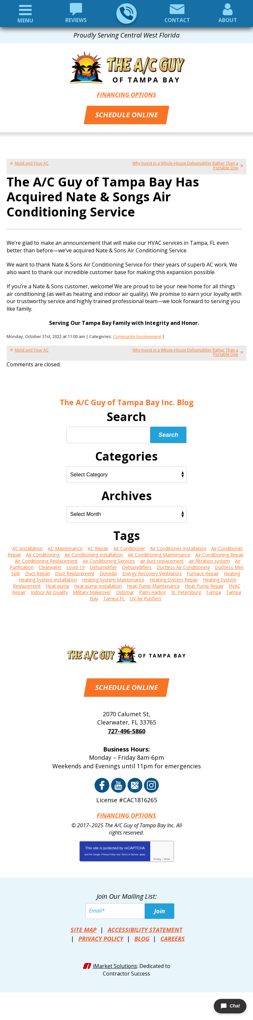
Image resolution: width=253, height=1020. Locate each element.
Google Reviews (134, 783)
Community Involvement (137, 335)
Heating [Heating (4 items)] (232, 572)
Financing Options (126, 94)
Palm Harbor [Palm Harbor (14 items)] (152, 590)
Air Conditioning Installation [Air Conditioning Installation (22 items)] (94, 553)
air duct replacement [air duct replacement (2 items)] (162, 559)
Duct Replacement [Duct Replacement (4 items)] (75, 572)
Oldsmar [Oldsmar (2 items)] (125, 590)
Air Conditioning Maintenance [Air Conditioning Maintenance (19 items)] (159, 553)
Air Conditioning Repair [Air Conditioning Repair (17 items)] (219, 553)
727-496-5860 (126, 13)
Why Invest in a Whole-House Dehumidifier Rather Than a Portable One (185, 165)
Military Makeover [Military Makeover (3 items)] (92, 590)
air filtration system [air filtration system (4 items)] (209, 559)
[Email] (126, 908)
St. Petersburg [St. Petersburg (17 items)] (186, 590)
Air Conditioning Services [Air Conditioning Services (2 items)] (109, 559)
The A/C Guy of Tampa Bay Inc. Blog (127, 401)
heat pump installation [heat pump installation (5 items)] (98, 584)
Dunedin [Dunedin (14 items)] (108, 572)
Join (159, 908)
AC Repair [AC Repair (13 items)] (98, 547)
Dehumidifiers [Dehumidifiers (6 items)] (137, 565)
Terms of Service (129, 851)
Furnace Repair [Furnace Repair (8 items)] (203, 572)
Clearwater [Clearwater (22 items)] (50, 565)
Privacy (157, 856)
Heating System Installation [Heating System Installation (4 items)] (48, 578)
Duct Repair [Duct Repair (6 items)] (37, 572)
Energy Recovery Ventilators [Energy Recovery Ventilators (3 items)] (152, 572)
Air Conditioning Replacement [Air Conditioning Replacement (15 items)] (46, 559)
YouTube (118, 783)
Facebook (102, 783)
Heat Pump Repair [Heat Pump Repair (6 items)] (204, 584)
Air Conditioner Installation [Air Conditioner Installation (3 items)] (178, 547)
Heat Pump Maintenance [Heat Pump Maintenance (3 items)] (153, 584)
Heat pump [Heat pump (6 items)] (58, 584)
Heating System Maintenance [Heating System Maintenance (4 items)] (113, 578)
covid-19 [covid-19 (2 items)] (76, 565)
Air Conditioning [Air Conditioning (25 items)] (43, 553)
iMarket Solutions (115, 961)
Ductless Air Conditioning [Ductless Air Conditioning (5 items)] (183, 565)
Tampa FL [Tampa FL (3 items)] (114, 597)
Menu (25, 20)
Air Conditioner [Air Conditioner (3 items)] (129, 547)
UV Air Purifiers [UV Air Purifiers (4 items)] (145, 597)
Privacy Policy (108, 851)
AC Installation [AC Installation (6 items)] (27, 547)
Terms (167, 856)
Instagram (151, 783)
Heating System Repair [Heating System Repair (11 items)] (174, 578)
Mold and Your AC (32, 162)
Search (168, 433)
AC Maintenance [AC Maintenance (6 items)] (65, 547)
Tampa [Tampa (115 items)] (213, 590)
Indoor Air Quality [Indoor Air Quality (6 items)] (49, 590)
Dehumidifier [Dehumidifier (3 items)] (103, 565)
